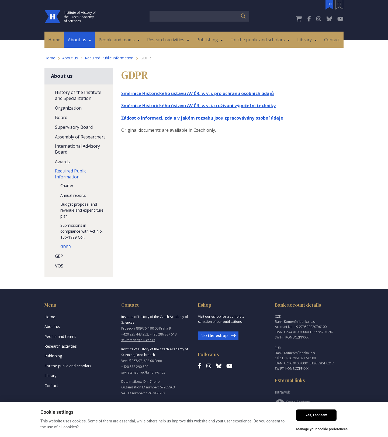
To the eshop (215, 335)
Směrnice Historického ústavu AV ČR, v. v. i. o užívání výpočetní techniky (198, 106)
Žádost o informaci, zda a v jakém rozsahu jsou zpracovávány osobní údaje (202, 118)
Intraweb (282, 392)
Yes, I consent (316, 415)
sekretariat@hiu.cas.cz (138, 340)
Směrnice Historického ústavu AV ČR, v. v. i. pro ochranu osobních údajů (197, 93)
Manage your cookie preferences (322, 429)
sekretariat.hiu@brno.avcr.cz (143, 372)
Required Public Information (109, 57)
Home (49, 57)
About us (70, 57)
